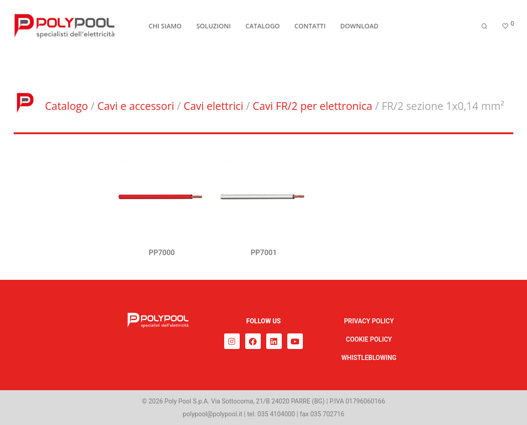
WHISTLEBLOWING (368, 357)
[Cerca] (484, 28)
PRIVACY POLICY (369, 321)
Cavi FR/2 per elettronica (312, 105)
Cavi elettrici (213, 105)
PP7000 (162, 252)
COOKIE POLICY (369, 339)
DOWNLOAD (359, 28)
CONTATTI (310, 28)
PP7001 (264, 252)
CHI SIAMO (165, 28)
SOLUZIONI (213, 28)
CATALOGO (262, 28)
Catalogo (66, 105)
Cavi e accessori (135, 105)
